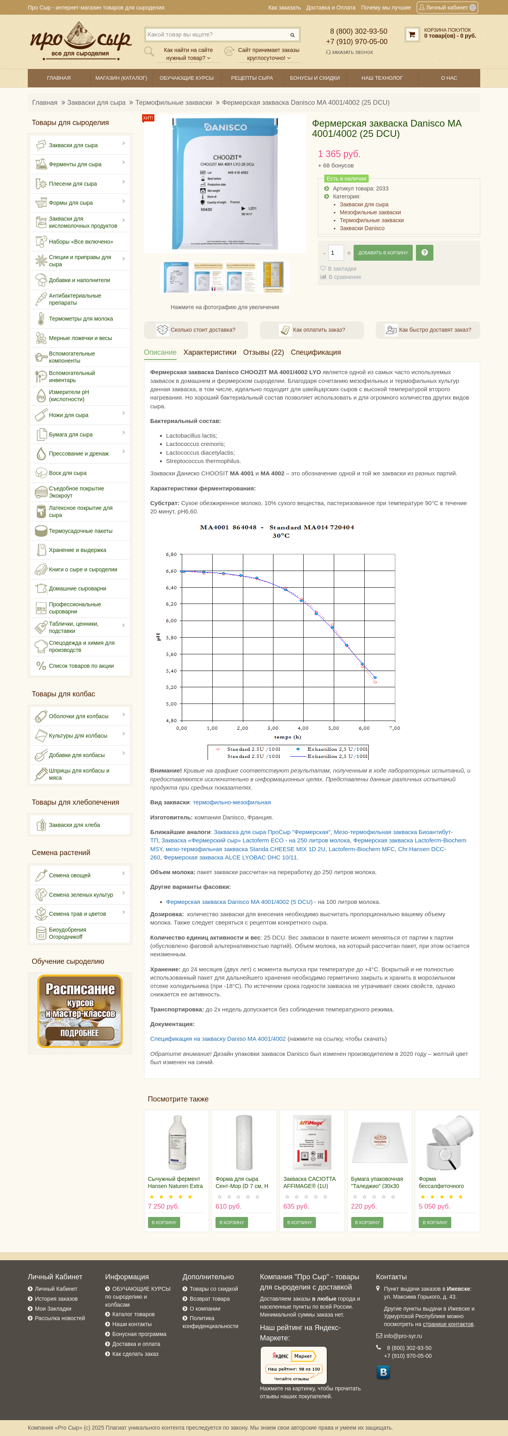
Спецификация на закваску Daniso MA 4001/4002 (218, 1038)
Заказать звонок (349, 52)
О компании (205, 1308)
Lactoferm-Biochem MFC (362, 849)
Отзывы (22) (263, 352)
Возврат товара (210, 1299)
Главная (45, 102)
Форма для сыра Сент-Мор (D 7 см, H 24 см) (242, 1186)
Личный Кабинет (56, 1289)
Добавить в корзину (383, 252)
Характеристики (209, 352)
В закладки (342, 268)
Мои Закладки (53, 1308)
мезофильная (252, 802)
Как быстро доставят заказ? (428, 330)
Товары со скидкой (214, 1289)
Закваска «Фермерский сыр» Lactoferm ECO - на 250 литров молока (256, 840)
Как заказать (284, 7)
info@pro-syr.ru (403, 1336)
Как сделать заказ (135, 1354)
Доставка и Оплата (331, 7)
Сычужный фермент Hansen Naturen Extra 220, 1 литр (175, 1186)
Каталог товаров (133, 1314)
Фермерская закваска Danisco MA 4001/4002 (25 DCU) (305, 102)
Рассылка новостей (60, 1318)
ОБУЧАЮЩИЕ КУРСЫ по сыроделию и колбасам (138, 1297)
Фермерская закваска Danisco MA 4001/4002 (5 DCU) (239, 901)
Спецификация (316, 352)
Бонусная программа (139, 1334)
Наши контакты (132, 1324)
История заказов (56, 1299)
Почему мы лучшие (386, 7)
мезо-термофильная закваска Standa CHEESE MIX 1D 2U (245, 849)
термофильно (212, 802)
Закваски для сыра (96, 102)
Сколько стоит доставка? (195, 330)
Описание (160, 352)
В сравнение (345, 277)
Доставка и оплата (136, 1344)
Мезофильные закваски (370, 212)
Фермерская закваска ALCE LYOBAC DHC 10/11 (230, 857)
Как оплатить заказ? (312, 330)
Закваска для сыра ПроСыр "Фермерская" (272, 832)
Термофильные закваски (173, 102)
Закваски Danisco (362, 228)
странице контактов (448, 1324)
